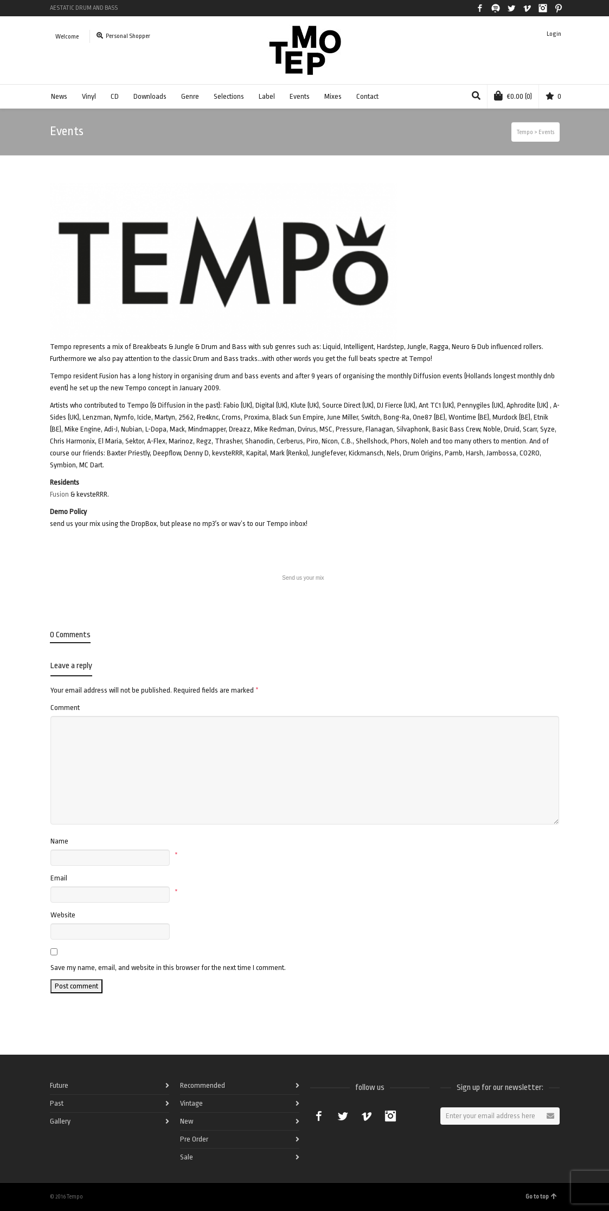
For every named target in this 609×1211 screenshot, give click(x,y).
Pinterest (558, 8)
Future (59, 1085)
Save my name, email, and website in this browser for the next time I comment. (168, 967)
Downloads (149, 96)
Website (62, 915)
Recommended (202, 1085)
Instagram (542, 8)
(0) (513, 95)
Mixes (333, 96)
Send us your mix (303, 578)
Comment (65, 707)
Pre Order (194, 1139)
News (59, 96)
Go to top (541, 1196)
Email (58, 878)
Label (267, 96)
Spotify (495, 8)
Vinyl (89, 96)
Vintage (191, 1103)
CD (115, 96)
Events (300, 96)
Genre (190, 96)
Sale (186, 1157)
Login (554, 33)
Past (56, 1103)
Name (59, 841)
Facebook (479, 8)
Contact (367, 96)
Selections (229, 96)
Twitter (511, 8)
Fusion (59, 494)
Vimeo (527, 8)
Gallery (60, 1121)
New (186, 1121)
